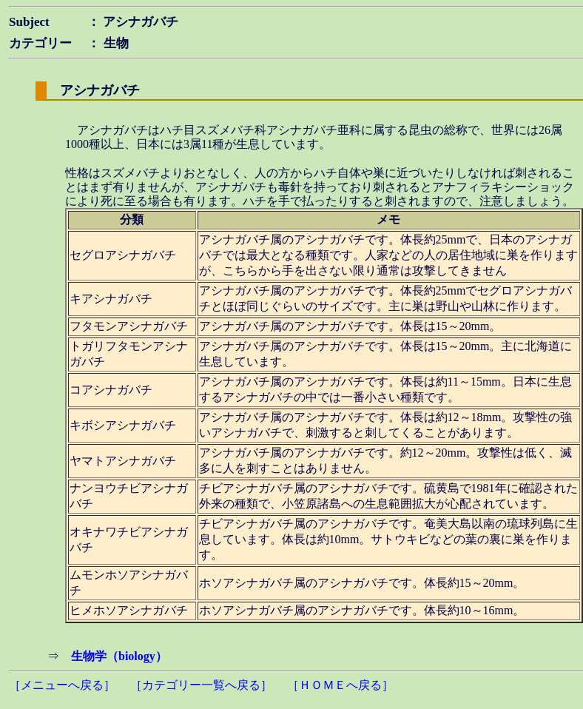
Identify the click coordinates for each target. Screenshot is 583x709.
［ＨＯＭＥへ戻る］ (340, 685)
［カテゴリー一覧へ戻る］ (201, 685)
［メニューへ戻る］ (62, 685)
